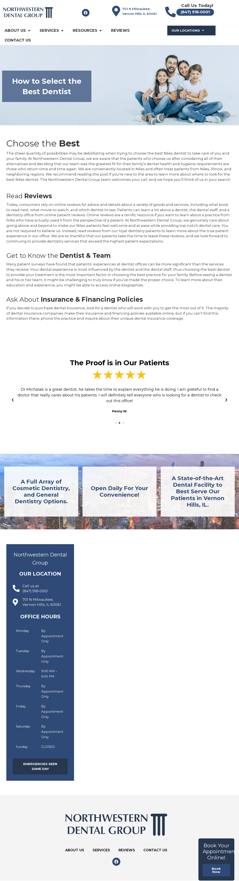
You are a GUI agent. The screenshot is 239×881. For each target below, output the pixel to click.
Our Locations (188, 30)
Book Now (216, 870)
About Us (17, 30)
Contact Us (18, 40)
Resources (87, 30)
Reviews (120, 30)
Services (51, 30)
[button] (115, 423)
